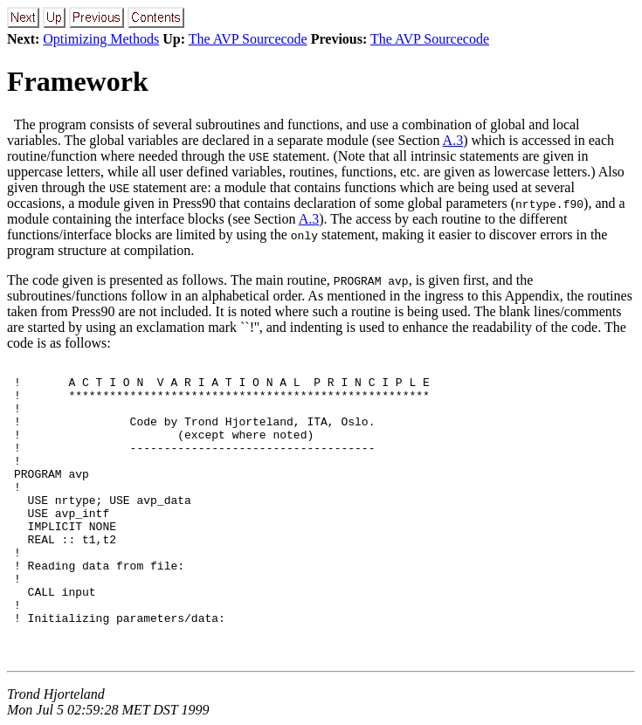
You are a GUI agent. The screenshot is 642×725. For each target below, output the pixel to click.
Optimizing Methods (101, 38)
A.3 (453, 140)
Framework (77, 81)
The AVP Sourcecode (248, 38)
